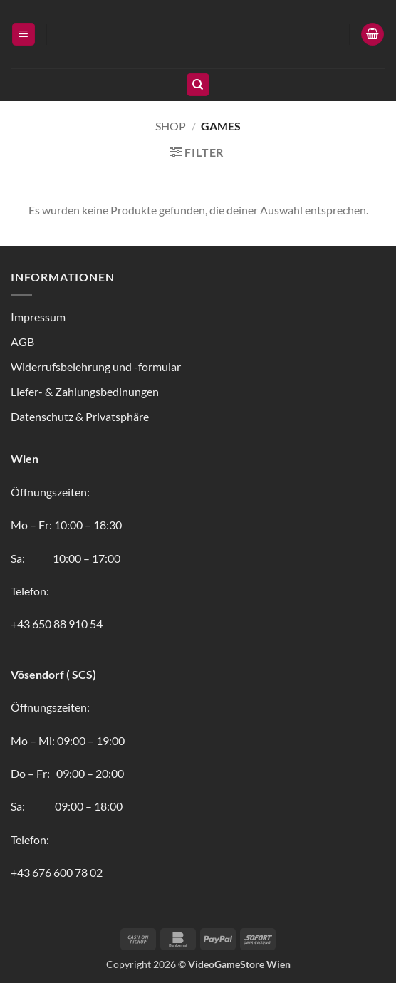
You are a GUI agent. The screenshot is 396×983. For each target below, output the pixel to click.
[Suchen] (198, 85)
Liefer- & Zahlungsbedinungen (85, 391)
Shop (170, 125)
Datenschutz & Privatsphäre (80, 416)
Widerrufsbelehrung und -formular (96, 366)
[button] (23, 34)
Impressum (38, 316)
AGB (22, 341)
